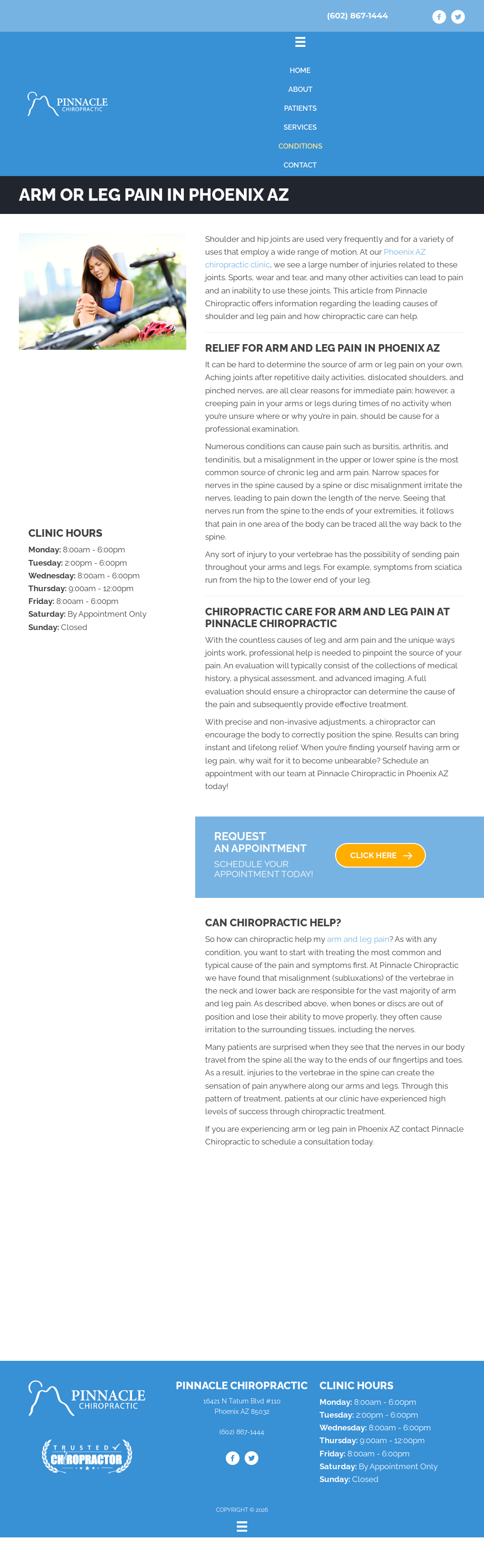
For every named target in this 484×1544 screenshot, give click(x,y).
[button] (380, 855)
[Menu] (242, 1526)
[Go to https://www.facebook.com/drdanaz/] (439, 18)
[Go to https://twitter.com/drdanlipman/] (458, 18)
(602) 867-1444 (357, 15)
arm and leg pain (358, 939)
